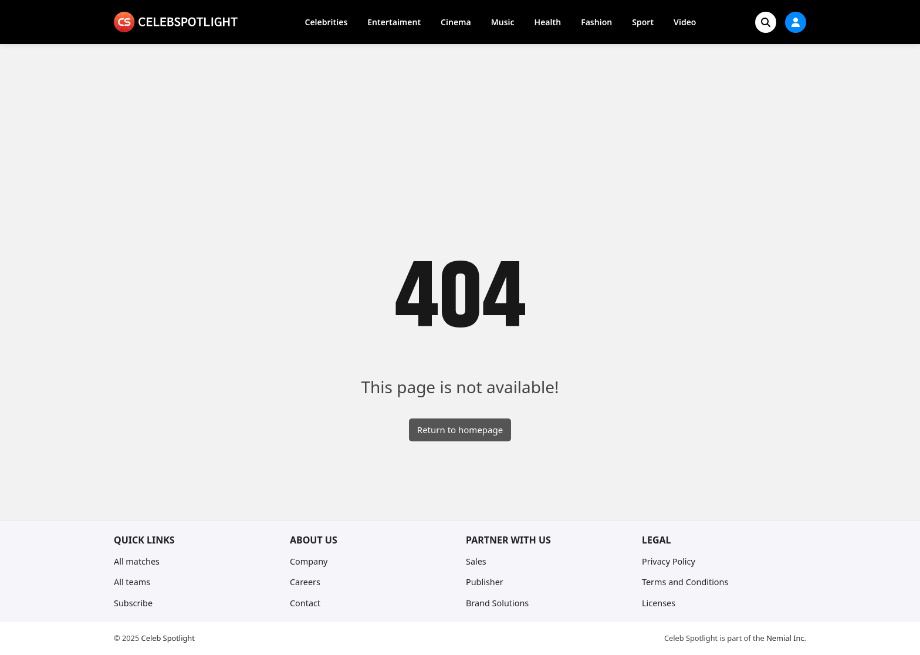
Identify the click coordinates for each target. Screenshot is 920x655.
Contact (305, 603)
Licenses (658, 603)
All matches (137, 561)
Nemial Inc (785, 638)
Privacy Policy (668, 561)
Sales (476, 561)
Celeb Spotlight (168, 638)
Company (308, 561)
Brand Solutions (497, 603)
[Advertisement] (460, 132)
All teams (132, 582)
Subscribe (133, 603)
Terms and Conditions (685, 582)
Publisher (484, 582)
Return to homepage (460, 429)
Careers (305, 582)
